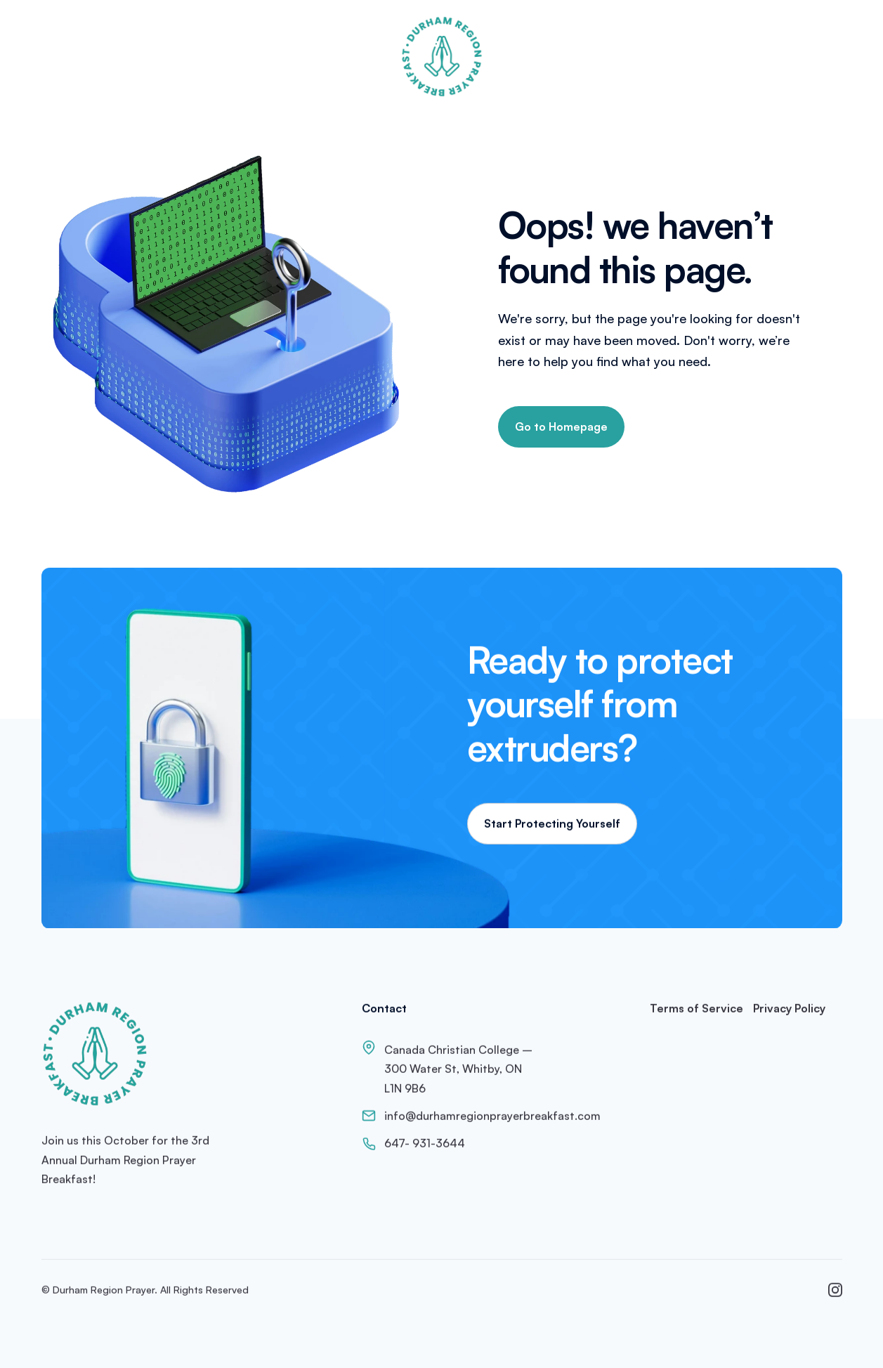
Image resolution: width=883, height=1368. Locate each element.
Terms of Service (696, 1011)
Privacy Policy (789, 1011)
